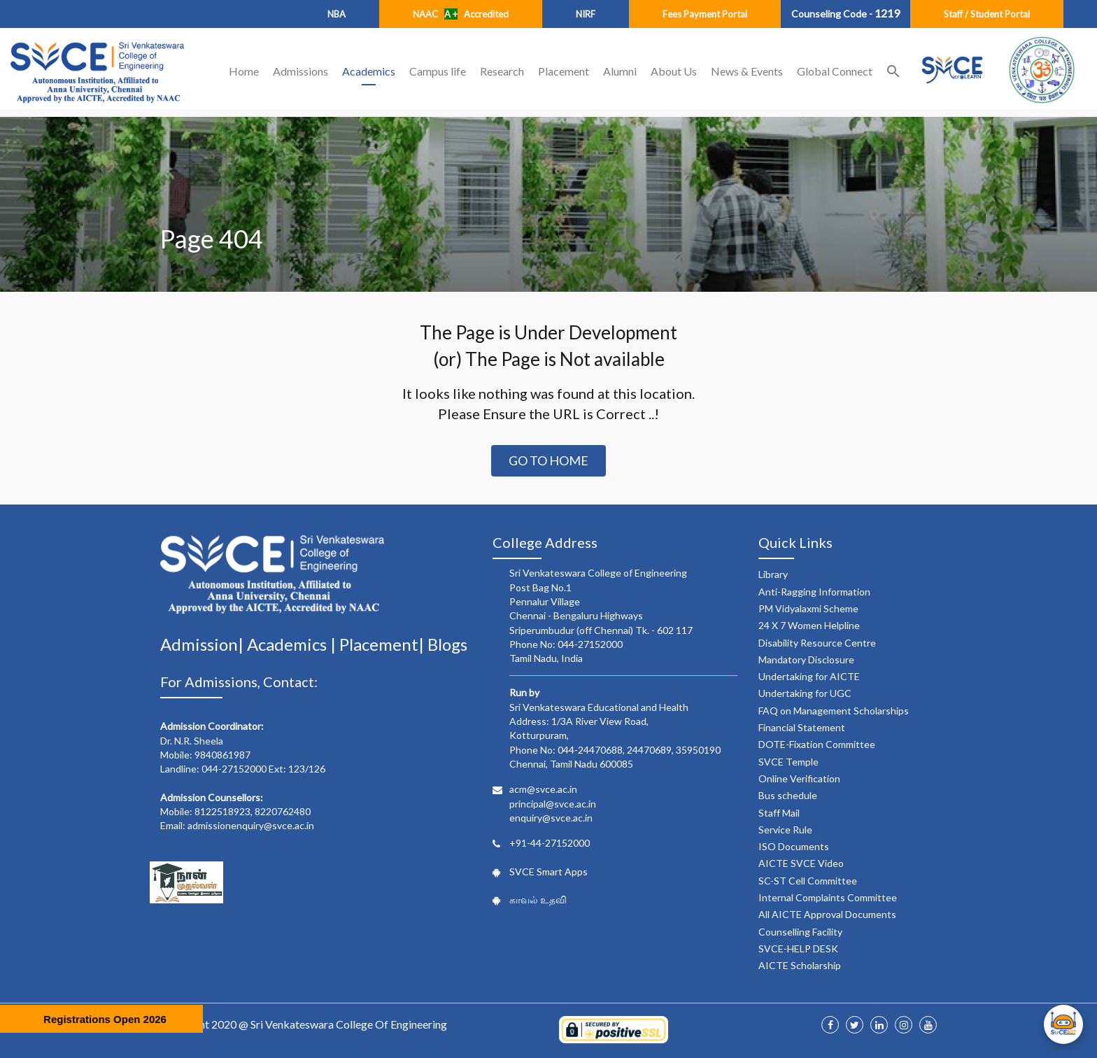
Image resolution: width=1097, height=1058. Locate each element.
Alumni (620, 71)
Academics (368, 71)
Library (773, 574)
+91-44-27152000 (549, 843)
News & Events (747, 71)
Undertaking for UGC (804, 693)
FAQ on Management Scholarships (833, 711)
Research (502, 71)
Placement (563, 71)
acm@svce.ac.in (543, 789)
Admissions (300, 71)
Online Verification (799, 778)
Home (244, 71)
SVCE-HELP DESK (798, 948)
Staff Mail (779, 813)
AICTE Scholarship (799, 965)
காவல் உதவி (538, 899)
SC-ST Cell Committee (807, 881)
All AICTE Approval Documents (827, 914)
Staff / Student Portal (987, 14)
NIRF (585, 14)
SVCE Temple (788, 762)
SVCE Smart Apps (548, 871)
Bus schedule (787, 795)
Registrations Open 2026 (105, 1019)
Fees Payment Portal (705, 14)
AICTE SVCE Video (801, 863)
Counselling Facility (800, 932)
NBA (336, 14)
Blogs (447, 644)
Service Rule (785, 829)
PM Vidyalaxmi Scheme (808, 608)
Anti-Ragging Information (814, 592)
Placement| (383, 644)
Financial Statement (801, 727)
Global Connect (834, 71)
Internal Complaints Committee (827, 897)
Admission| (203, 644)
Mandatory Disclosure (806, 659)
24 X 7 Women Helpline (809, 625)
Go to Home (548, 460)
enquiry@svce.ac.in (551, 818)
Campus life (437, 71)
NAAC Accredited (461, 14)
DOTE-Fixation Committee (816, 744)
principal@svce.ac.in (552, 804)
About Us (674, 71)
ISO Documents (793, 846)
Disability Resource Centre (817, 643)
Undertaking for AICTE (809, 676)
